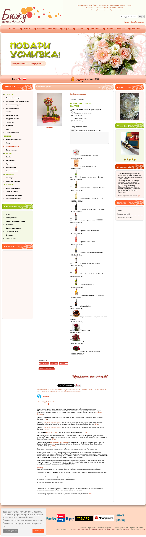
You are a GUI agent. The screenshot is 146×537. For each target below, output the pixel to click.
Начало (126, 22)
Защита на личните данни (15, 221)
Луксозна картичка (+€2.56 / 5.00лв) (79, 119)
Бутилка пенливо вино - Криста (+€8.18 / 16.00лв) (86, 180)
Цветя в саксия (11, 150)
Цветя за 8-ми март (13, 98)
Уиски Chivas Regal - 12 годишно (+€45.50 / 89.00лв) (87, 298)
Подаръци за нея (12, 115)
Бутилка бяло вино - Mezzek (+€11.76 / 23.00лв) (85, 266)
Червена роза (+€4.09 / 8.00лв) (80, 333)
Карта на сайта (11, 238)
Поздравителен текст (79, 127)
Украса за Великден (13, 198)
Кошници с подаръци (47, 28)
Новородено (10, 160)
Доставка (95, 28)
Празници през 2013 (123, 214)
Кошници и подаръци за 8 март (17, 101)
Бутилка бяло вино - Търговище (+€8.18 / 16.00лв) (86, 255)
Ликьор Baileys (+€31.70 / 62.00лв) (80, 309)
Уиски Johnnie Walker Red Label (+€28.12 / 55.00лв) (86, 277)
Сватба (8, 157)
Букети (27, 28)
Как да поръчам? (12, 231)
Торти (66, 28)
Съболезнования (12, 171)
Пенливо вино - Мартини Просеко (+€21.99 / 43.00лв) (87, 191)
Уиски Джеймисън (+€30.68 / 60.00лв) (82, 288)
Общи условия (11, 217)
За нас (8, 214)
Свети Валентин (12, 191)
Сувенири (9, 178)
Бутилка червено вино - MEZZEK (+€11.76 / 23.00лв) (86, 223)
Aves (143, 531)
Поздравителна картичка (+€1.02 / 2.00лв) (81, 114)
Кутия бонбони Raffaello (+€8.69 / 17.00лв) (84, 159)
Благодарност (11, 167)
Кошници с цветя (12, 108)
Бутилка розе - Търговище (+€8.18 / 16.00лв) (84, 234)
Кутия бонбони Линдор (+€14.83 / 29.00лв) (83, 169)
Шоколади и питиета (13, 139)
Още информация (10, 531)
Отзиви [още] (123, 126)
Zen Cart (127, 531)
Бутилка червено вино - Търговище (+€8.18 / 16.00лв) (87, 212)
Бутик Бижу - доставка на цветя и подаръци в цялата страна (94, 531)
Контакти (136, 28)
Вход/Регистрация (137, 22)
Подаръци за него (12, 119)
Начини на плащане (116, 28)
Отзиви (80, 28)
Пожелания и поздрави (124, 217)
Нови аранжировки (104, 530)
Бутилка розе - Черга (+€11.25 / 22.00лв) (82, 245)
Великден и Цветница (14, 195)
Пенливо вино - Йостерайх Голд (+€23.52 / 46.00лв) (86, 201)
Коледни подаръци (12, 188)
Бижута (8, 129)
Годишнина (10, 164)
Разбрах (38, 531)
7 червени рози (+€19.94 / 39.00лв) (80, 344)
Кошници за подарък (13, 105)
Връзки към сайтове (137, 530)
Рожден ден (10, 122)
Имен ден (9, 125)
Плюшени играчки (13, 181)
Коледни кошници (12, 132)
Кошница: (80, 79)
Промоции (92, 530)
